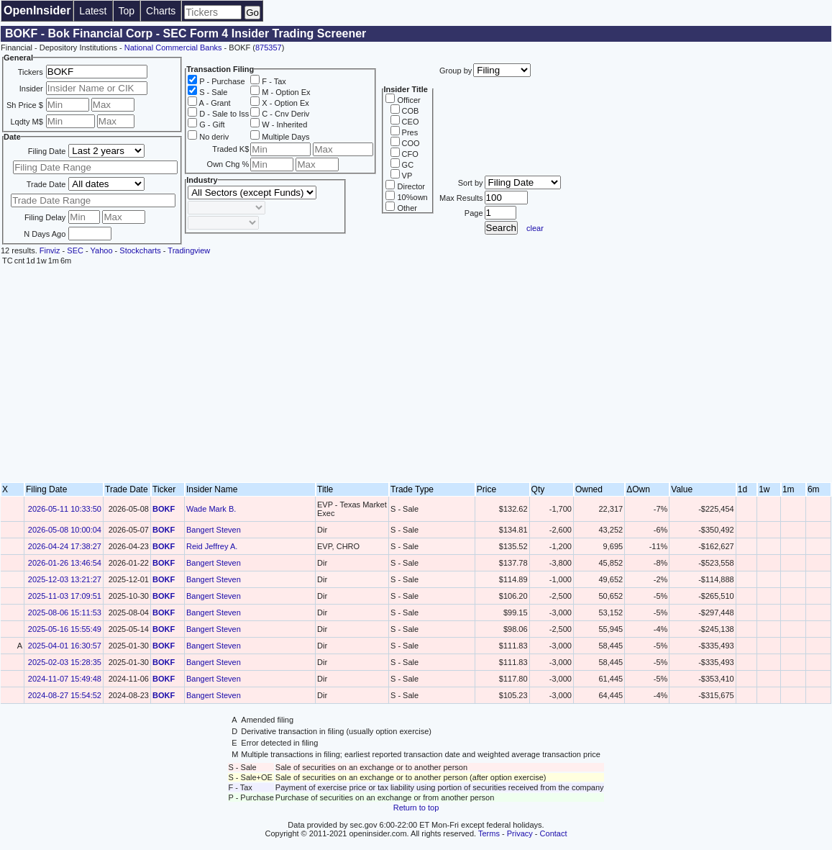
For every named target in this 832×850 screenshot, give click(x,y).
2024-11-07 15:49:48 (64, 678)
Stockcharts (139, 250)
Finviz (50, 250)
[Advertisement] (416, 374)
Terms (489, 833)
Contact (553, 833)
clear (535, 228)
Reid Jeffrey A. (211, 546)
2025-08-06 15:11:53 (64, 612)
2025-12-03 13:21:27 (64, 579)
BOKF (163, 509)
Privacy (520, 833)
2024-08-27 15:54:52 (64, 695)
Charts (160, 11)
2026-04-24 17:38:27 (64, 546)
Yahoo (102, 250)
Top (127, 11)
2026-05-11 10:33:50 (64, 509)
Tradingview (189, 250)
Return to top (416, 807)
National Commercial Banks (173, 47)
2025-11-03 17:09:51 (64, 596)
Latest (92, 11)
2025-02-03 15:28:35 (64, 662)
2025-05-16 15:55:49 (64, 629)
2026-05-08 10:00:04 (64, 529)
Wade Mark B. (211, 509)
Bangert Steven (213, 529)
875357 (268, 47)
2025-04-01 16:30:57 (64, 645)
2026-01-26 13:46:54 (64, 563)
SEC (75, 250)
